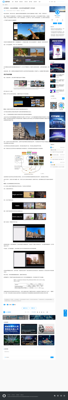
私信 (60, 23)
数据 (14, 313)
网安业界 (17, 1)
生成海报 (33, 322)
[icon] (55, 396)
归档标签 (17, 394)
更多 (40, 1)
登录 (56, 1)
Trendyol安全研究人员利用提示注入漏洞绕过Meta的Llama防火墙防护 (60, 91)
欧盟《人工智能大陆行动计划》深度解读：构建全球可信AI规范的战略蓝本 (60, 80)
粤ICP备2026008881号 (34, 396)
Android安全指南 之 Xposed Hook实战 (58, 166)
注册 (58, 1)
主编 (4, 10)
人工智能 (9, 313)
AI (5, 313)
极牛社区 (27, 1)
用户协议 (13, 394)
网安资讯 (18, 10)
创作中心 (62, 1)
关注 (55, 23)
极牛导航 (31, 1)
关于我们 (8, 394)
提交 (45, 363)
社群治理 (36, 1)
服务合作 (22, 394)
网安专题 (21, 1)
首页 (13, 1)
